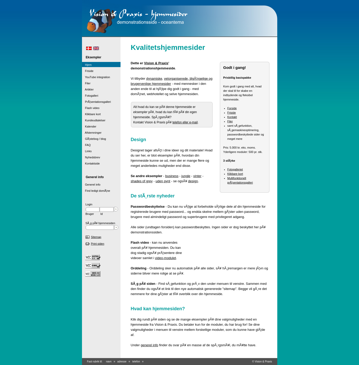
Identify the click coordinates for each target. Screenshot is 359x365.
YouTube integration (96, 77)
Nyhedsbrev (91, 157)
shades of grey (142, 181)
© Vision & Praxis (262, 361)
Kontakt (232, 116)
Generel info (91, 184)
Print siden (97, 243)
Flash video (90, 108)
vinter (197, 176)
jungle (185, 176)
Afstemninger (92, 132)
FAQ (86, 145)
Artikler (88, 89)
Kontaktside (91, 163)
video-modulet (165, 258)
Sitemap (96, 237)
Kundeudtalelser (94, 120)
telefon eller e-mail (185, 122)
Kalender (89, 126)
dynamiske (154, 78)
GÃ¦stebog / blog (94, 138)
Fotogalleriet (235, 169)
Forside (232, 108)
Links (87, 151)
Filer (230, 121)
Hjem (87, 64)
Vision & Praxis (156, 63)
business (171, 176)
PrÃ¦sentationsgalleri (96, 101)
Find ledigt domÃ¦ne (96, 190)
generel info (149, 345)
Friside (231, 112)
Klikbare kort (235, 173)
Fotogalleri (90, 95)
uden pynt (162, 181)
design (193, 181)
